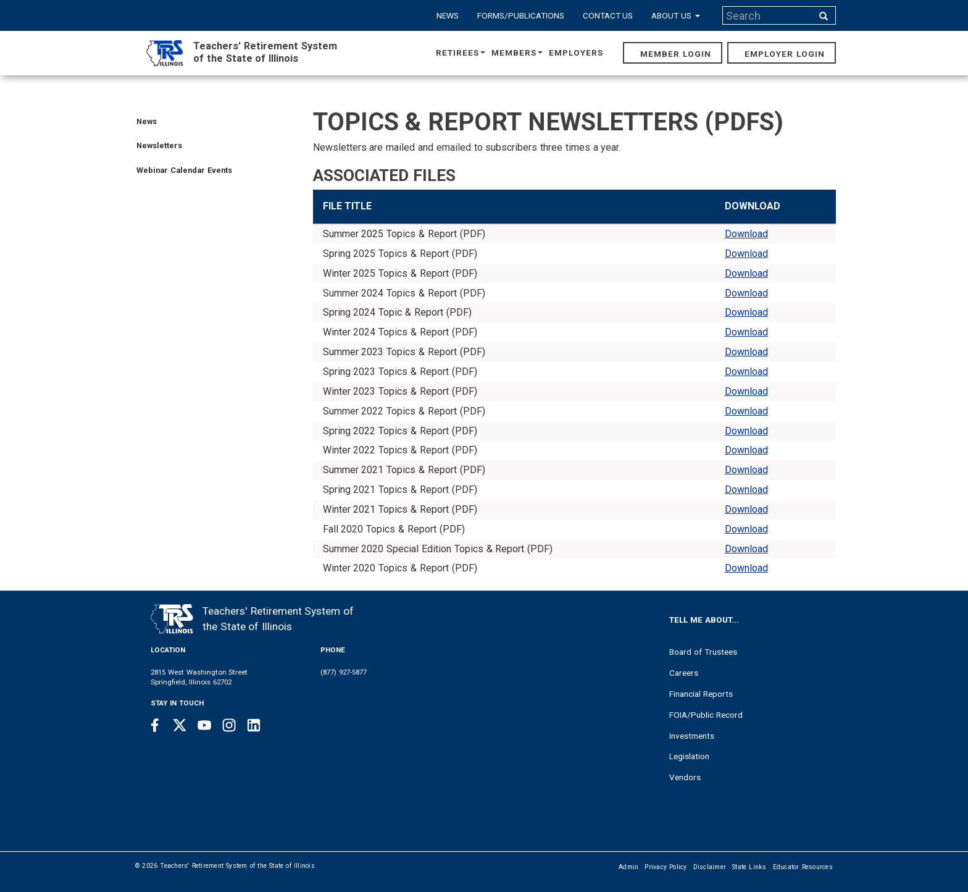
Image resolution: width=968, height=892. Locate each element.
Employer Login (785, 54)
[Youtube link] (204, 725)
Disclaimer (710, 867)
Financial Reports (701, 694)
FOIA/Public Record (706, 715)
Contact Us (608, 15)
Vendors (685, 777)
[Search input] (768, 15)
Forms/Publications (520, 15)
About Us (675, 15)
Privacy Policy (665, 867)
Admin (628, 867)
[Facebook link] (155, 725)
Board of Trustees (703, 652)
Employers (576, 52)
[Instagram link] (229, 725)
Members (517, 52)
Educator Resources (803, 867)
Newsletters (159, 145)
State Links (749, 867)
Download (746, 234)
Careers (683, 673)
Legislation (689, 756)
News (447, 15)
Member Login (675, 54)
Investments (691, 736)
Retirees (460, 52)
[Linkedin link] (254, 725)
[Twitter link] (180, 725)
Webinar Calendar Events (184, 170)
